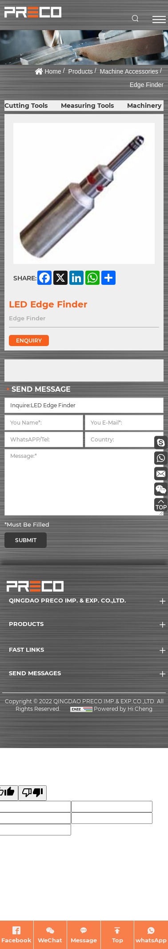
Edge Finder (147, 84)
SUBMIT (25, 540)
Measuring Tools (87, 106)
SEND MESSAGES (35, 673)
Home (52, 71)
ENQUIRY (29, 340)
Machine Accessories (129, 71)
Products (80, 71)
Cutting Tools (26, 106)
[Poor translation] (32, 793)
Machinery (144, 106)
